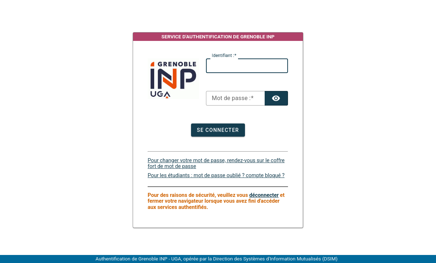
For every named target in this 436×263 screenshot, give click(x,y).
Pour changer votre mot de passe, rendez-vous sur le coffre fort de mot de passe (216, 163)
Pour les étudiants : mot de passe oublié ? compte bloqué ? (216, 175)
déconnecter (264, 195)
